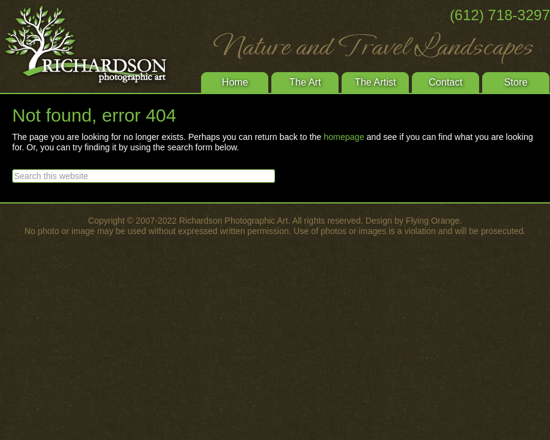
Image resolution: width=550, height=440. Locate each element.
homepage (344, 137)
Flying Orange (433, 221)
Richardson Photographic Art (91, 46)
